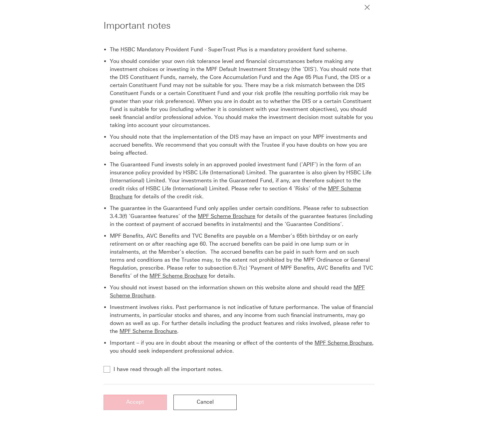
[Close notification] (367, 7)
